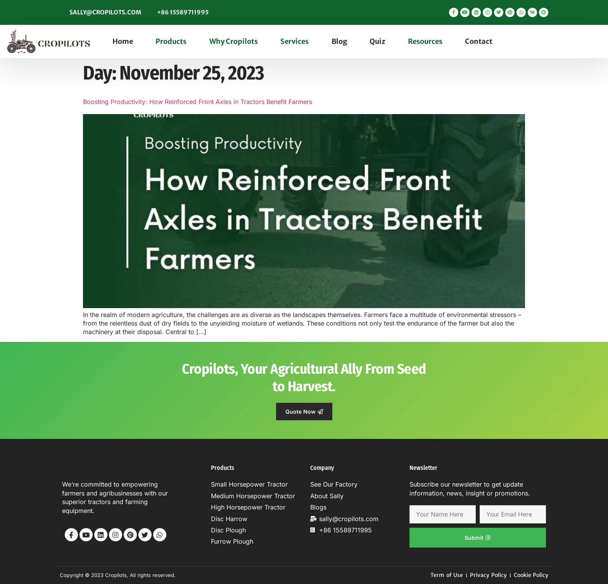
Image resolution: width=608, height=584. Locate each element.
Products (171, 41)
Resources (425, 41)
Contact (478, 41)
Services (294, 41)
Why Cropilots (233, 41)
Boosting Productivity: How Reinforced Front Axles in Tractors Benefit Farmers (197, 102)
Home (122, 41)
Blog (339, 41)
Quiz (377, 41)
